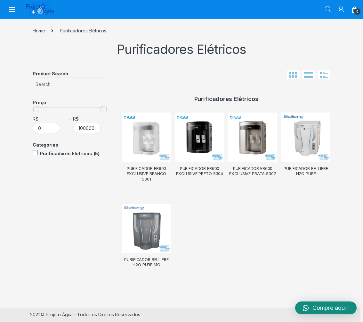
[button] (326, 307)
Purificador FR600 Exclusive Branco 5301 (146, 174)
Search (327, 9)
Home (39, 30)
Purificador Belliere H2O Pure (306, 171)
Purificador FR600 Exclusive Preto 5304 (199, 171)
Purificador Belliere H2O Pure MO (146, 262)
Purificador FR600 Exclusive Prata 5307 (252, 171)
